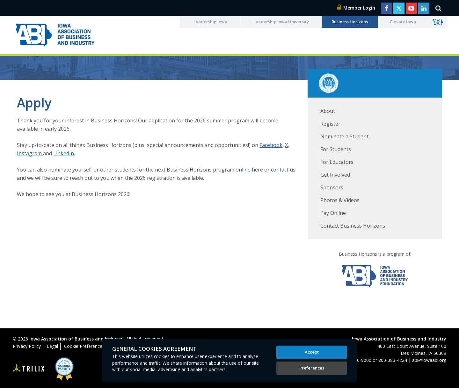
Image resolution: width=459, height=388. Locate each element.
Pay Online (333, 212)
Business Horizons (350, 22)
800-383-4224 (392, 360)
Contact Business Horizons (352, 225)
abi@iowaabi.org (429, 360)
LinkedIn (63, 153)
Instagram (30, 153)
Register (330, 123)
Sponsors (331, 187)
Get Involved (335, 174)
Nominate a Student (344, 136)
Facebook (270, 145)
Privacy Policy (27, 346)
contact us (283, 169)
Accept (312, 352)
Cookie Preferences (84, 346)
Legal (52, 346)
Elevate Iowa (403, 22)
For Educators (336, 161)
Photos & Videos (340, 200)
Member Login (356, 8)
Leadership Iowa (210, 22)
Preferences (311, 368)
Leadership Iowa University (281, 22)
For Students (335, 149)
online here (249, 169)
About (327, 110)
